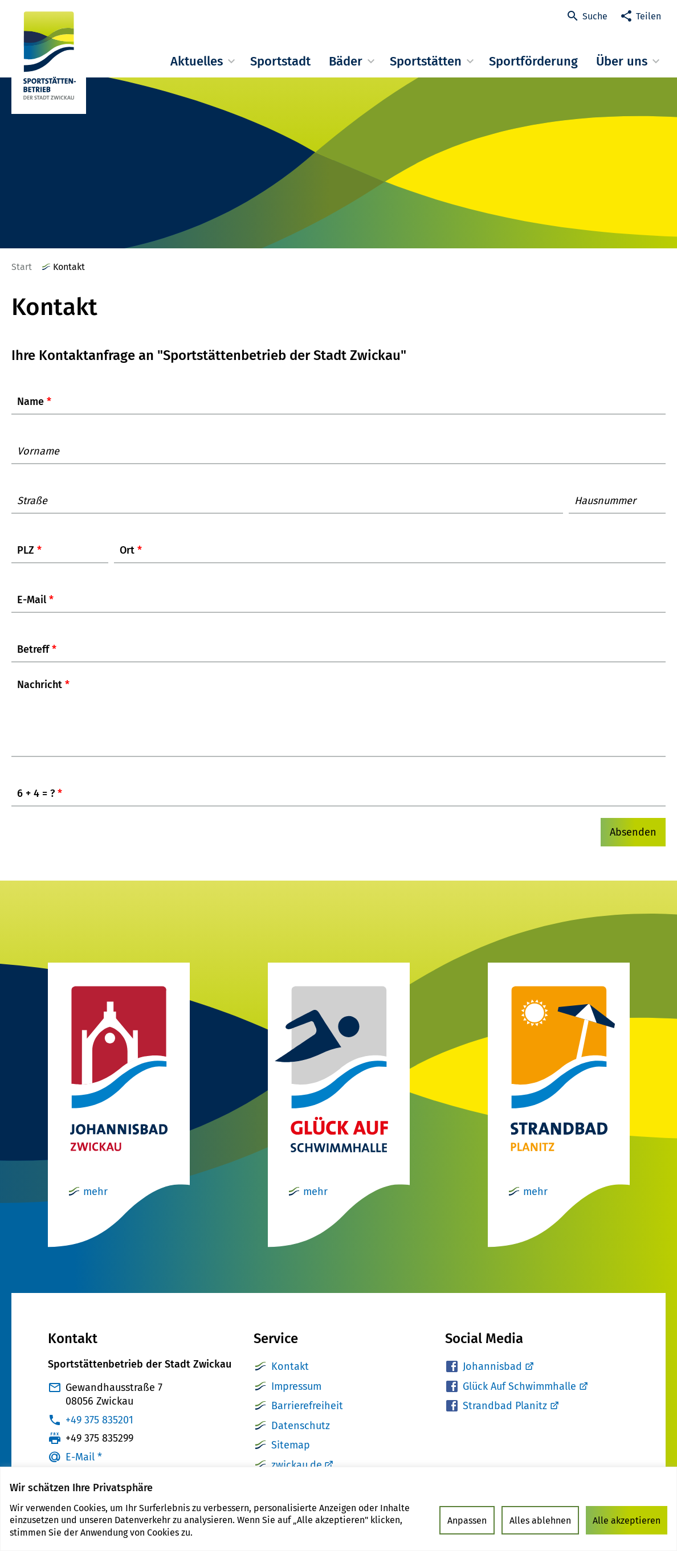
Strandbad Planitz (510, 1417)
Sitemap (290, 1456)
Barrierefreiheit (307, 1417)
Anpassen (467, 1520)
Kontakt (290, 1378)
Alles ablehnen (540, 1520)
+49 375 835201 (99, 1431)
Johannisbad (497, 1378)
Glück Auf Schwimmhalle (524, 1398)
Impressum (296, 1398)
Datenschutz (300, 1437)
